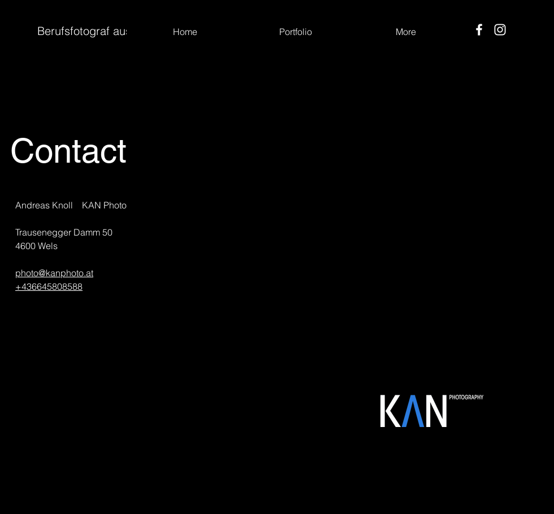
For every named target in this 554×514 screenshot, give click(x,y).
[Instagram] (500, 29)
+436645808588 (49, 286)
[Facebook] (479, 29)
